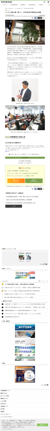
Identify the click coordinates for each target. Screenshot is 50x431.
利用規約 (2, 411)
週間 (43, 281)
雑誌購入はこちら (4, 398)
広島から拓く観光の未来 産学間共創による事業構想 (19, 199)
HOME (6, 8)
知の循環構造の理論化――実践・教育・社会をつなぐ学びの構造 (22, 196)
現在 (39, 281)
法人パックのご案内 (5, 395)
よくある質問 (3, 401)
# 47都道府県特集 (13, 4)
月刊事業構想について (5, 390)
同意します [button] (42, 424)
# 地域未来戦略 (31, 4)
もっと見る (14, 206)
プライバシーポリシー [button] (7, 428)
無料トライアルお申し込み (16, 181)
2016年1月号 (11, 8)
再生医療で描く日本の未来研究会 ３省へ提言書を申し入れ (20, 202)
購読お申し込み (4, 393)
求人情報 (2, 408)
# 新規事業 (22, 4)
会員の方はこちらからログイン (34, 181)
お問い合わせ (3, 403)
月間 (47, 281)
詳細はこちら (7, 151)
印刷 (39, 17)
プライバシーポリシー (5, 414)
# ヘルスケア (4, 4)
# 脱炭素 (40, 4)
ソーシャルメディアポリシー (7, 416)
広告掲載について (4, 406)
